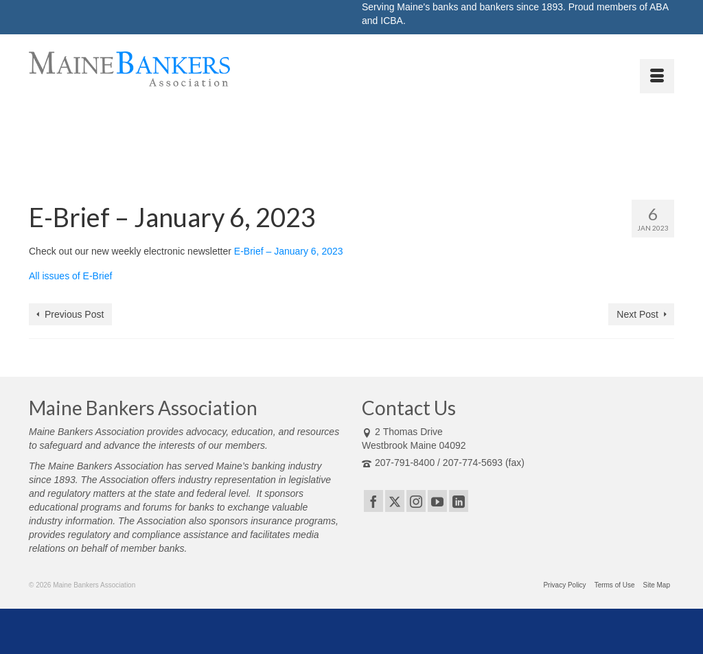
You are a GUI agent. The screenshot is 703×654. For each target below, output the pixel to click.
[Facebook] (373, 500)
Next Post (637, 314)
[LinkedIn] (458, 500)
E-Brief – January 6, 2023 (288, 251)
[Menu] (657, 76)
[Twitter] (394, 500)
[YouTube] (437, 500)
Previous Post (74, 314)
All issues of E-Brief (70, 275)
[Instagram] (416, 500)
